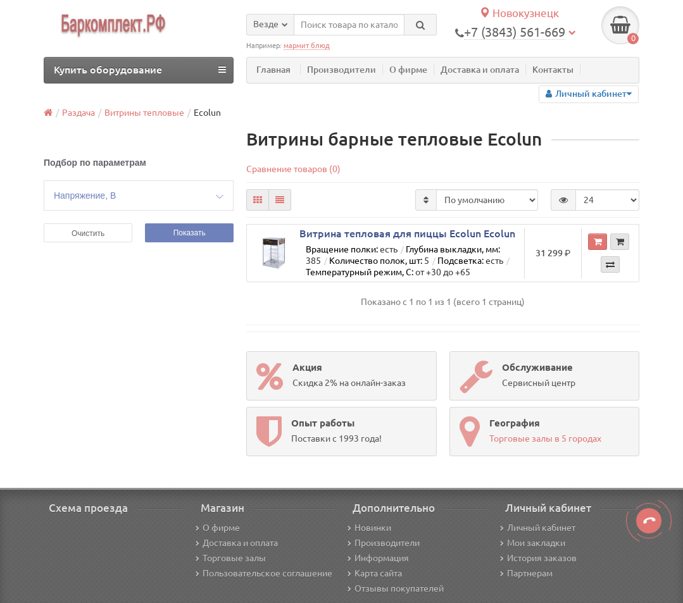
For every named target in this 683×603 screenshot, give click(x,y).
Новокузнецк (519, 13)
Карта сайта (375, 573)
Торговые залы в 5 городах (545, 438)
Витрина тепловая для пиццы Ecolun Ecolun (407, 233)
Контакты (552, 70)
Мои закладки (532, 543)
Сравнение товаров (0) (293, 169)
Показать (189, 232)
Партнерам (526, 573)
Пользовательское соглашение (264, 573)
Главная (273, 70)
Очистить (88, 233)
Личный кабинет (537, 528)
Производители (341, 70)
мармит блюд (307, 45)
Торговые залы (231, 558)
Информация (378, 558)
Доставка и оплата (480, 70)
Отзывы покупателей (396, 588)
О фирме (408, 70)
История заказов (538, 558)
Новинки (369, 528)
